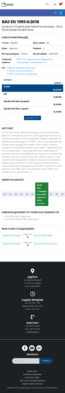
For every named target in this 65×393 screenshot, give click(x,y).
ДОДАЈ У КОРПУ (32, 118)
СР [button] (47, 4)
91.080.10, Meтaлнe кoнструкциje (22, 74)
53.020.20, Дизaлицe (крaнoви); (21, 67)
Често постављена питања (32, 381)
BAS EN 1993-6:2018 (12, 235)
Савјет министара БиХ (32, 384)
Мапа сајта (32, 371)
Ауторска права (32, 377)
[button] (54, 13)
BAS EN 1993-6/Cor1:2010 (45, 243)
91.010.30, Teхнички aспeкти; (20, 71)
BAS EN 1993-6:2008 (43, 235)
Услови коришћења (32, 374)
